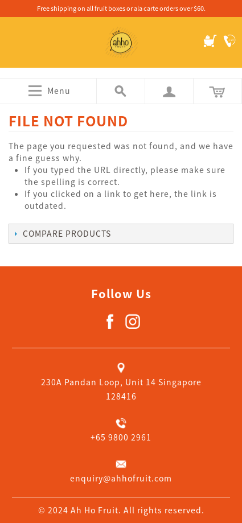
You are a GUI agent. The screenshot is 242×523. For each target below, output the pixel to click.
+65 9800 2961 (121, 437)
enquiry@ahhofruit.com (121, 478)
